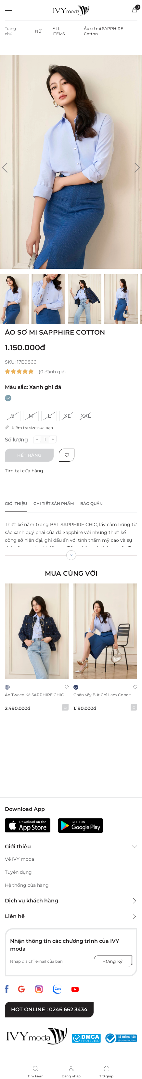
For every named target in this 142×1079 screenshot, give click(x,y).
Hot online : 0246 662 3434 (49, 1009)
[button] (5, 168)
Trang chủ (10, 31)
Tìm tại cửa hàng (24, 471)
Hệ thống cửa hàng (27, 885)
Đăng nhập (71, 1076)
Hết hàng (29, 455)
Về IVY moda (19, 859)
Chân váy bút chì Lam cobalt (102, 694)
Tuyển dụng (18, 872)
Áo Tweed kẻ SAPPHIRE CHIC (34, 694)
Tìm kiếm (36, 1076)
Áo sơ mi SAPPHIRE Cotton (103, 31)
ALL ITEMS (59, 31)
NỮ (38, 31)
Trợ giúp (106, 1076)
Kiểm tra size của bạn (29, 427)
